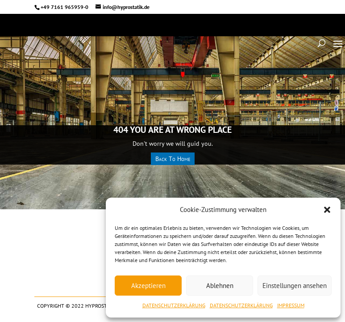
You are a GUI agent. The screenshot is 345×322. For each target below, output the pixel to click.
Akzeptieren (148, 285)
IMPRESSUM (290, 305)
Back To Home (172, 159)
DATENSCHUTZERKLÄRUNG (173, 305)
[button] (327, 209)
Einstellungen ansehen (294, 285)
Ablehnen (219, 285)
